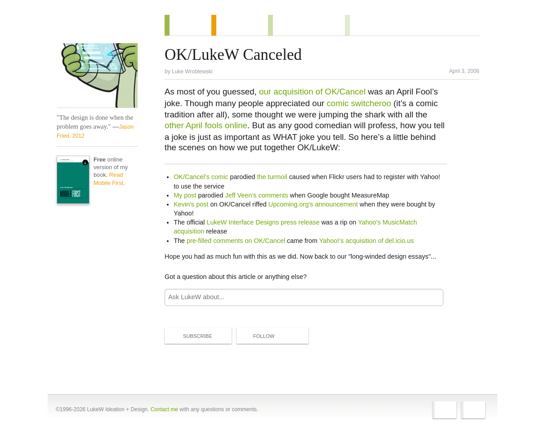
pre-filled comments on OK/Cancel (236, 240)
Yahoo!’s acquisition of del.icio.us (366, 240)
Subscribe (190, 335)
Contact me (164, 409)
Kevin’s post (191, 204)
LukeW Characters (97, 75)
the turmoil (272, 176)
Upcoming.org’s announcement (313, 204)
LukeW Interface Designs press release (262, 222)
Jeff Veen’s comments (256, 195)
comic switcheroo (358, 103)
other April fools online (206, 125)
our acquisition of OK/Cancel (312, 91)
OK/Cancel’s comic (201, 176)
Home (94, 26)
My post (185, 195)
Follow (256, 336)
